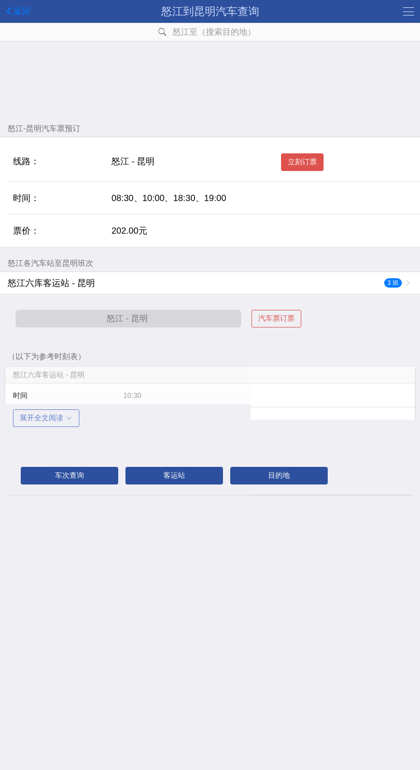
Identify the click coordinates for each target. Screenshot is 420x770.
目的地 (279, 475)
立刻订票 (302, 162)
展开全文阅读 (46, 417)
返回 (16, 11)
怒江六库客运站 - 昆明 (205, 283)
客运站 (174, 475)
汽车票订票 (276, 318)
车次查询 (69, 475)
